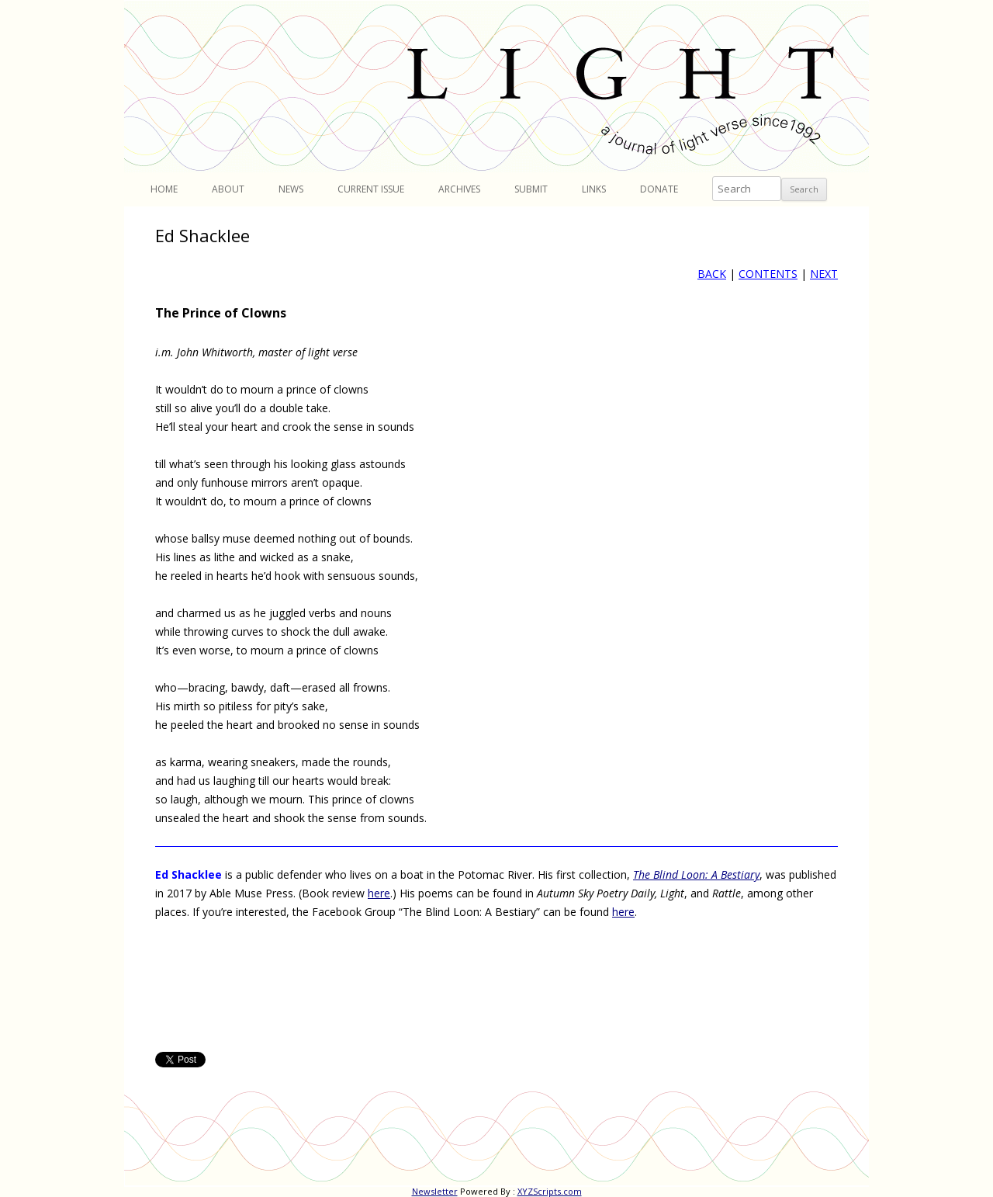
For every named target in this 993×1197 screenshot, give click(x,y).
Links (594, 189)
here (379, 893)
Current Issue (370, 189)
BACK (711, 273)
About (228, 189)
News (291, 189)
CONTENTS (768, 273)
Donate (659, 189)
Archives (459, 189)
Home (164, 189)
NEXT (824, 273)
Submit (531, 189)
